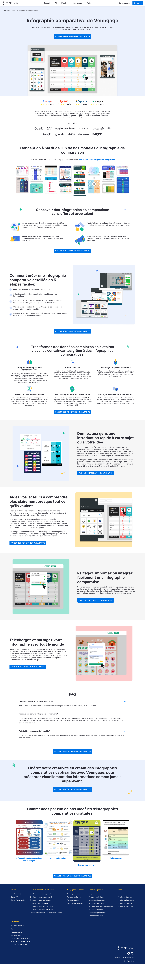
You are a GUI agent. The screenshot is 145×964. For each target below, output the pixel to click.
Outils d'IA (14, 897)
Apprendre (77, 3)
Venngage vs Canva (74, 897)
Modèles (64, 3)
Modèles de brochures (96, 900)
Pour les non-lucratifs (125, 906)
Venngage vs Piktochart (75, 903)
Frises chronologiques (96, 897)
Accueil (6, 11)
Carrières (14, 929)
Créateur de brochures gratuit (40, 900)
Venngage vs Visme (73, 900)
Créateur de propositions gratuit (41, 906)
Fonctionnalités (16, 894)
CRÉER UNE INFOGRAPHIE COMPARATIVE (72, 36)
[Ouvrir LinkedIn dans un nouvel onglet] (128, 953)
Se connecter (124, 3)
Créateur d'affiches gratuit (39, 903)
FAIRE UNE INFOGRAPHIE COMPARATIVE (95, 473)
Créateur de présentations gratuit (42, 909)
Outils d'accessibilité (18, 900)
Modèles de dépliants (96, 903)
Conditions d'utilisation (19, 944)
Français (130, 961)
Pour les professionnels (126, 900)
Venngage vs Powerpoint (75, 894)
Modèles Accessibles (96, 916)
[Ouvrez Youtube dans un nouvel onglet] (132, 953)
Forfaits (120, 894)
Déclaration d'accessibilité (20, 938)
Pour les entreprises (125, 903)
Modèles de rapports (96, 909)
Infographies (93, 894)
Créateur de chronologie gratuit (41, 897)
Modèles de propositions (97, 913)
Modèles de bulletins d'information (101, 906)
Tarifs (89, 3)
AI (56, 3)
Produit (47, 3)
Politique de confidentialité (20, 941)
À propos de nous (17, 926)
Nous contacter (16, 932)
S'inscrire (138, 3)
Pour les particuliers (125, 897)
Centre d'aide (15, 935)
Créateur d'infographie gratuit (40, 894)
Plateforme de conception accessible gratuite (46, 913)
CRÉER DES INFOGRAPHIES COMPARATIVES (72, 751)
